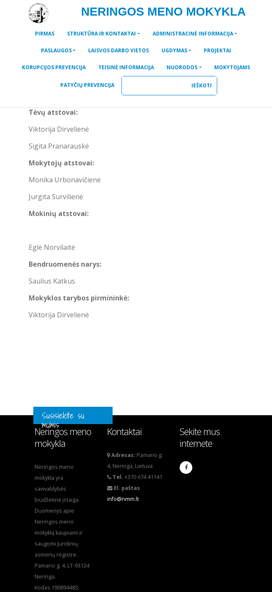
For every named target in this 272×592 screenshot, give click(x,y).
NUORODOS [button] (182, 67)
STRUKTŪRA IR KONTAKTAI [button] (101, 33)
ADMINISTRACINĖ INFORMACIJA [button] (193, 33)
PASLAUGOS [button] (56, 50)
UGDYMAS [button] (174, 50)
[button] (45, 33)
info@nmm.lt (123, 499)
